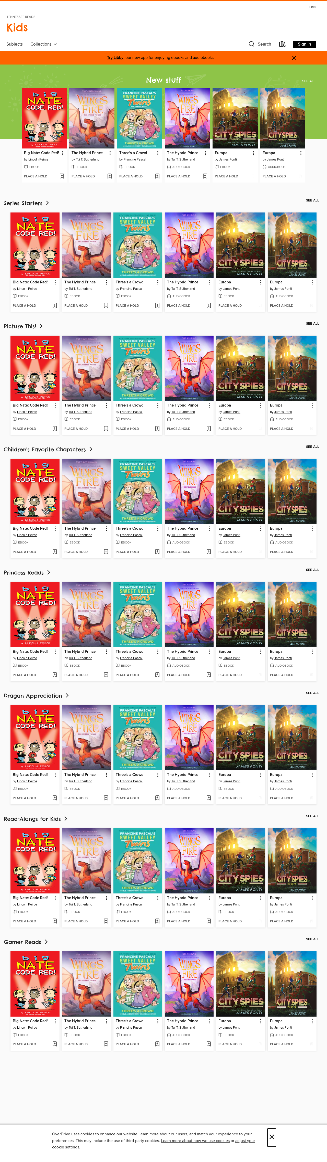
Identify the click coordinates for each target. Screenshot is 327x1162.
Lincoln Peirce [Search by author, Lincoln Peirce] (38, 159)
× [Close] (271, 1137)
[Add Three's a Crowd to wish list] (157, 176)
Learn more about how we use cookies (195, 1140)
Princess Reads (27, 572)
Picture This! (24, 326)
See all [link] (308, 81)
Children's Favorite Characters (49, 449)
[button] (259, 45)
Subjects (14, 44)
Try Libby (115, 57)
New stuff (163, 80)
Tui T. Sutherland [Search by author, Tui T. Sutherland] (87, 159)
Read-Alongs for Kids (36, 818)
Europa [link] (221, 153)
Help (312, 7)
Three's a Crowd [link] (133, 153)
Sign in (304, 44)
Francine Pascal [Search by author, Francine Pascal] (135, 159)
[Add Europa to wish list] (253, 176)
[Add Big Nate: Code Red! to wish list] (62, 176)
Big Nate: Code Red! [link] (41, 153)
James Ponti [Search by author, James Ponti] (228, 159)
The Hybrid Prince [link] (87, 153)
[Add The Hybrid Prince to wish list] (109, 176)
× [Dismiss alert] (294, 58)
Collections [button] (43, 44)
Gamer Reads (26, 942)
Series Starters (27, 203)
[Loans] (282, 45)
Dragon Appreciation (37, 695)
